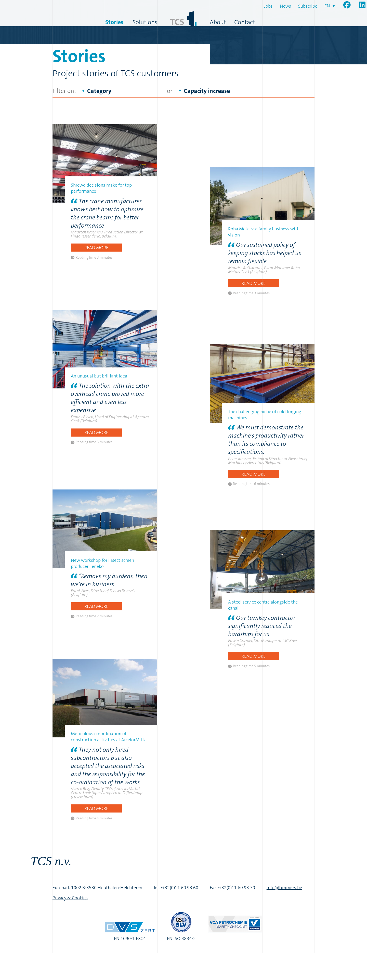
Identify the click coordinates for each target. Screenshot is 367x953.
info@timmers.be (284, 888)
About (218, 22)
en (327, 6)
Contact (244, 22)
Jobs (268, 6)
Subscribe (307, 6)
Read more (96, 248)
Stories (114, 22)
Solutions (145, 22)
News (285, 6)
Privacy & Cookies (70, 898)
